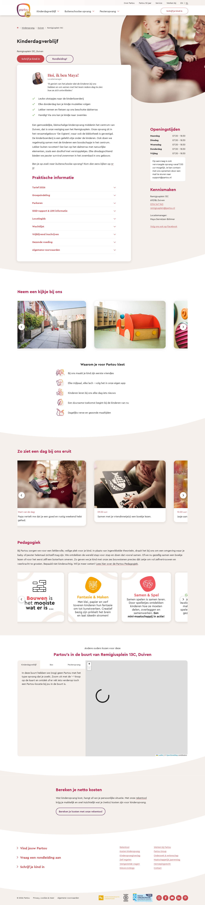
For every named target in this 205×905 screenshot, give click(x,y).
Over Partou (129, 3)
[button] (89, 664)
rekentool (141, 797)
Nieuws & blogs (127, 868)
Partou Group (160, 851)
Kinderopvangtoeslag (130, 855)
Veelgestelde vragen (130, 864)
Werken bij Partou (162, 847)
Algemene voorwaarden (68, 898)
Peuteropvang (108, 11)
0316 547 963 (156, 204)
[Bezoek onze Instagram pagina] (159, 898)
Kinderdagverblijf (46, 11)
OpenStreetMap (172, 755)
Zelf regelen (125, 859)
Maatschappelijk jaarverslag (167, 859)
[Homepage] (18, 27)
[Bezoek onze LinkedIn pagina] (179, 898)
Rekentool (124, 847)
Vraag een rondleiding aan (40, 857)
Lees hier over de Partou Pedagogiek (117, 563)
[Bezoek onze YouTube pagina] (172, 898)
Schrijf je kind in (31, 58)
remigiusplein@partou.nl (162, 208)
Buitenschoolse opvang (78, 11)
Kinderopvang (28, 28)
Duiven (41, 28)
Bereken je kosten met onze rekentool (80, 811)
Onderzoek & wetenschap (166, 855)
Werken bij (171, 3)
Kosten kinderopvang (130, 851)
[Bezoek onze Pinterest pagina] (185, 898)
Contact (158, 868)
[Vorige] (21, 327)
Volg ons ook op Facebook (163, 226)
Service (159, 3)
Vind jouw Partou (33, 848)
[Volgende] (183, 327)
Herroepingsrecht (162, 864)
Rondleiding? (59, 58)
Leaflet (159, 755)
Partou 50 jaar (145, 3)
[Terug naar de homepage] (22, 9)
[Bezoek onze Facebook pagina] (165, 898)
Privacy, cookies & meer (43, 898)
